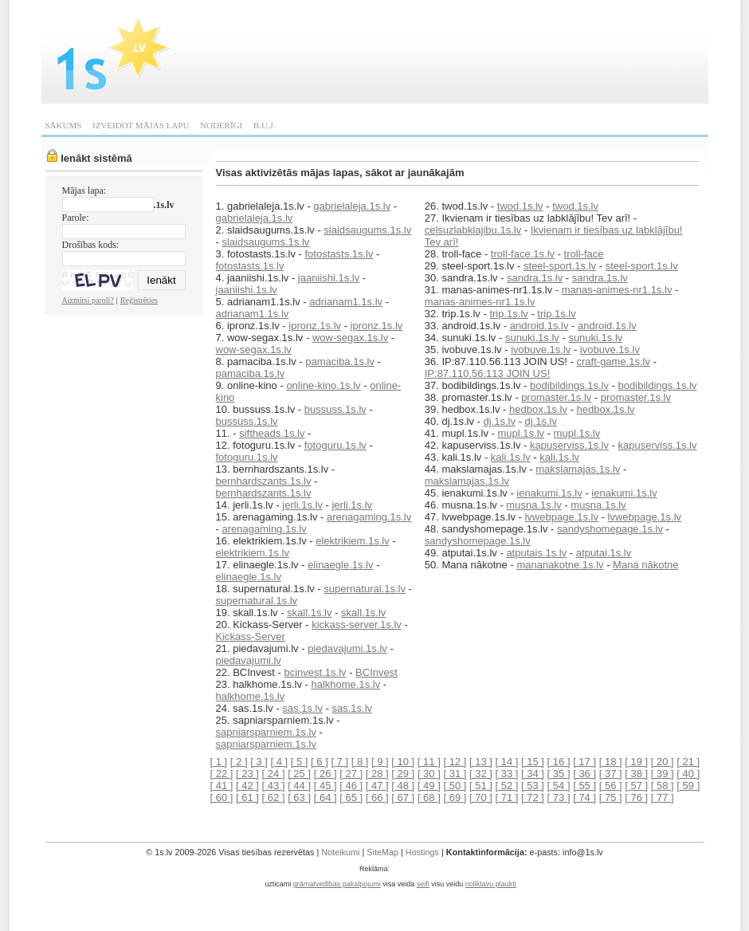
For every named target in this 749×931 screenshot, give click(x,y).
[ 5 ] (299, 762)
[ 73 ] (559, 797)
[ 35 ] (559, 774)
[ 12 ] (454, 762)
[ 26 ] (325, 774)
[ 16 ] (559, 762)
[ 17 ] (584, 762)
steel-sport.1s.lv (560, 266)
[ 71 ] (507, 797)
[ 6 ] (319, 762)
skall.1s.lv (309, 613)
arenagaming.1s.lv (369, 517)
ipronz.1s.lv (314, 326)
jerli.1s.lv (302, 505)
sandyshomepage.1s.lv (610, 529)
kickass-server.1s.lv (357, 624)
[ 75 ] (610, 797)
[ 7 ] (339, 762)
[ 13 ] (480, 762)
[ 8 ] (360, 762)
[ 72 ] (532, 797)
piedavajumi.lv (248, 660)
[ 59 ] (688, 786)
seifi (423, 884)
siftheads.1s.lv (271, 433)
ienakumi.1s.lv (549, 493)
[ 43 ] (273, 786)
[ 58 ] (662, 786)
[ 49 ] (429, 786)
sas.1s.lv (302, 708)
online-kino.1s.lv (323, 385)
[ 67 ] (402, 797)
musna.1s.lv (533, 505)
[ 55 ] (584, 786)
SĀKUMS (63, 125)
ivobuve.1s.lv (541, 350)
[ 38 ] (636, 774)
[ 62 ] (273, 797)
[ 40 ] (688, 774)
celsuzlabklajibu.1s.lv (473, 230)
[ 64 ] (325, 797)
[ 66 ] (377, 797)
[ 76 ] (636, 797)
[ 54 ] (559, 786)
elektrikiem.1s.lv (352, 541)
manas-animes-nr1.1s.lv (617, 290)
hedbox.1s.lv (538, 409)
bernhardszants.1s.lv (264, 481)
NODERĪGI (221, 125)
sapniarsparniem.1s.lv (266, 732)
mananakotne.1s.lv (559, 565)
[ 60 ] (221, 797)
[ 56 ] (610, 786)
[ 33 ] (507, 774)
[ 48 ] (402, 786)
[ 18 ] (610, 762)
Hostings (422, 852)
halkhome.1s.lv (345, 684)
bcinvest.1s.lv (315, 672)
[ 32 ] (480, 774)
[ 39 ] (662, 774)
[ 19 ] (636, 762)
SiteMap (382, 852)
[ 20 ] (662, 762)
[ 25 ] (299, 774)
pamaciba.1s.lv (339, 361)
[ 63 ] (299, 797)
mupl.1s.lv (521, 433)
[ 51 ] (480, 786)
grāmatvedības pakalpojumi (337, 884)
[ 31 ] (454, 774)
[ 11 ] (429, 762)
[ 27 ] (351, 774)
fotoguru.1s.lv (335, 445)
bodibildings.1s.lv (569, 385)
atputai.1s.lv (603, 553)
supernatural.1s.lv (365, 589)
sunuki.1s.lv (532, 338)
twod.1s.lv (520, 206)
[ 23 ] (247, 774)
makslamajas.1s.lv (577, 469)
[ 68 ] (429, 797)
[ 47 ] (377, 786)
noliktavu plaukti (490, 884)
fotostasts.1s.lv (339, 254)
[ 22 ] (221, 774)
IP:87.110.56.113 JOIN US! (488, 373)
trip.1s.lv (508, 314)
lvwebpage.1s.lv (561, 517)
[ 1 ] (219, 762)
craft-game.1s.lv (613, 361)
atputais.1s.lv (536, 553)
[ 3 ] (259, 762)
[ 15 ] (532, 762)
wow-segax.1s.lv (350, 338)
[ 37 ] (610, 774)
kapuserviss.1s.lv (569, 445)
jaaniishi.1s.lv (328, 278)
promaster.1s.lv (556, 397)
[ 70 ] (480, 797)
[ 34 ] (532, 774)
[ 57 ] (636, 786)
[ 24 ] (273, 774)
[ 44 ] (299, 786)
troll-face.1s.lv (523, 254)
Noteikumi (340, 852)
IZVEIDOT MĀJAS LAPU (140, 125)
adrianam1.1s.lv (345, 302)
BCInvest (376, 672)
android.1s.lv (539, 326)
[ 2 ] (239, 762)
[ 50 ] (454, 786)
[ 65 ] (351, 797)
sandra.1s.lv (535, 278)
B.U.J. (264, 125)
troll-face (584, 254)
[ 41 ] (221, 786)
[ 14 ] (507, 762)
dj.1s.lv (499, 421)
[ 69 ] (454, 797)
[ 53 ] (532, 786)
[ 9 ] (380, 762)
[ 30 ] (429, 774)
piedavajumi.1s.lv (347, 648)
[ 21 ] (688, 762)
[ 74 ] (584, 797)
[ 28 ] (377, 774)
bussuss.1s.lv (335, 409)
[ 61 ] (247, 797)
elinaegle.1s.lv (340, 565)
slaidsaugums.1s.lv (367, 230)
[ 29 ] (402, 774)
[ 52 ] (507, 786)
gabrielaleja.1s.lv (351, 206)
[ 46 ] (351, 786)
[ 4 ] (279, 762)
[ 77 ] (662, 797)
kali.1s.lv (511, 457)
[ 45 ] (325, 786)
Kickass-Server (250, 636)
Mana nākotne (645, 565)
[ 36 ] (584, 774)
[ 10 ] (402, 762)
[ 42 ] (247, 786)
